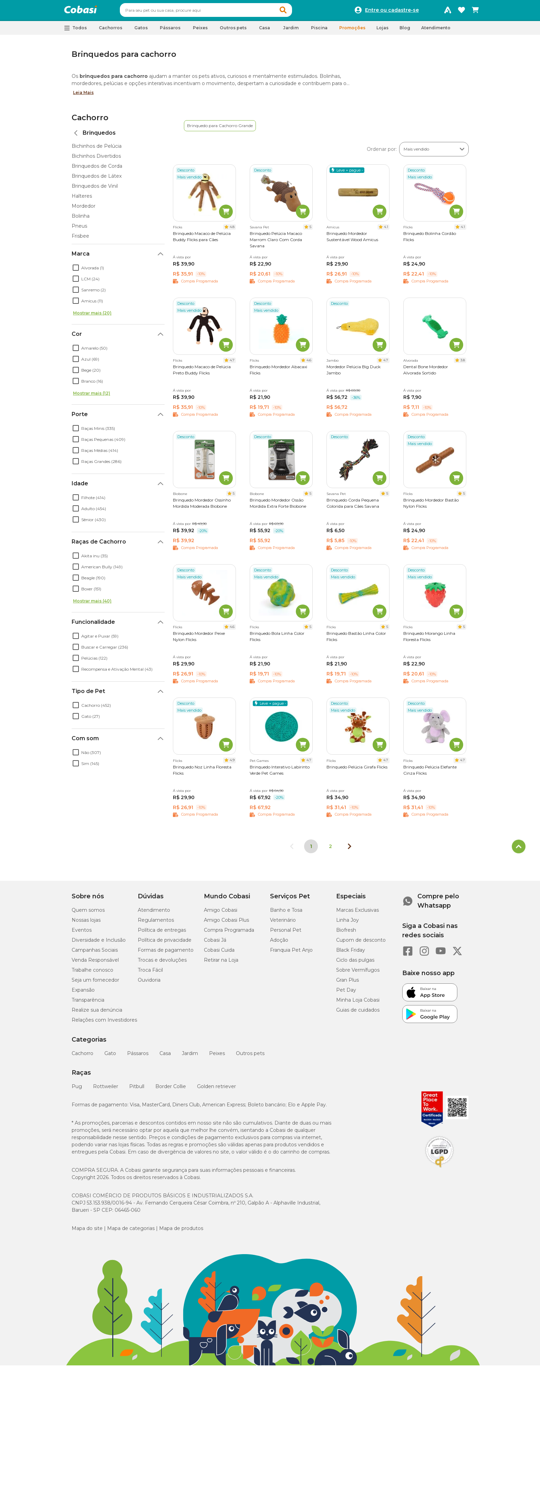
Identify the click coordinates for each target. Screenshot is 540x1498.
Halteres (82, 199)
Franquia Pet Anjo (291, 953)
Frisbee (80, 239)
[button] (296, 12)
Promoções (352, 30)
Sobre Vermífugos (358, 973)
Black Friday (350, 953)
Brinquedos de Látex (97, 179)
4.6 (309, 363)
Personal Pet (285, 933)
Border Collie (170, 1089)
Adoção (279, 943)
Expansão (83, 993)
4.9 (232, 763)
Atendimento (435, 30)
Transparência (88, 1003)
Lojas (382, 30)
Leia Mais (83, 95)
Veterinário (283, 923)
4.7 (232, 363)
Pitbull (136, 1089)
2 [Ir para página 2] (330, 849)
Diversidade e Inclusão (99, 943)
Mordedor (83, 209)
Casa (165, 1056)
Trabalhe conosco (92, 973)
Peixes (217, 1056)
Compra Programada (229, 933)
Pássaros (137, 1056)
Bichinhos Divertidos (96, 159)
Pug (77, 1089)
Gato (110, 1056)
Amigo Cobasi (220, 913)
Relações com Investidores (104, 1023)
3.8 (462, 363)
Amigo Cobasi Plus (226, 923)
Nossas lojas (86, 923)
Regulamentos (156, 923)
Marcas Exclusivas (357, 913)
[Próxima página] (349, 849)
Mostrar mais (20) (92, 316)
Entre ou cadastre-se (392, 12)
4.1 (386, 230)
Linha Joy (347, 923)
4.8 (232, 230)
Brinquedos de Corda (97, 169)
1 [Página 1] (311, 849)
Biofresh (346, 933)
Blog (404, 30)
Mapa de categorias (131, 1231)
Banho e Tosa (286, 913)
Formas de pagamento (166, 953)
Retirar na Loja (221, 963)
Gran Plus (347, 983)
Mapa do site (87, 1231)
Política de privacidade (164, 943)
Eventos (82, 933)
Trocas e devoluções (162, 963)
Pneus (79, 229)
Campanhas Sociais (95, 953)
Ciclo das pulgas (355, 963)
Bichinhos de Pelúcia (97, 149)
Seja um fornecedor (95, 983)
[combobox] (219, 12)
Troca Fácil (150, 973)
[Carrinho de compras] (475, 12)
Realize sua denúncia (97, 1013)
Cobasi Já (215, 943)
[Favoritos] (461, 12)
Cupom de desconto (361, 943)
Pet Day (346, 993)
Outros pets (250, 1056)
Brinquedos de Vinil (95, 189)
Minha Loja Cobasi (358, 1003)
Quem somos (88, 913)
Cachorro (90, 120)
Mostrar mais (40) (92, 604)
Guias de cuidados (358, 1013)
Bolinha (81, 219)
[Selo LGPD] (439, 1171)
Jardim (190, 1056)
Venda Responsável (95, 963)
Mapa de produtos (181, 1231)
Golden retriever (216, 1089)
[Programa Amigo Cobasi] (448, 12)
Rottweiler (105, 1089)
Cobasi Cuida (219, 953)
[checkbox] (76, 271)
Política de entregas (162, 933)
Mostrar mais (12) (91, 396)
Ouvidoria (149, 983)
